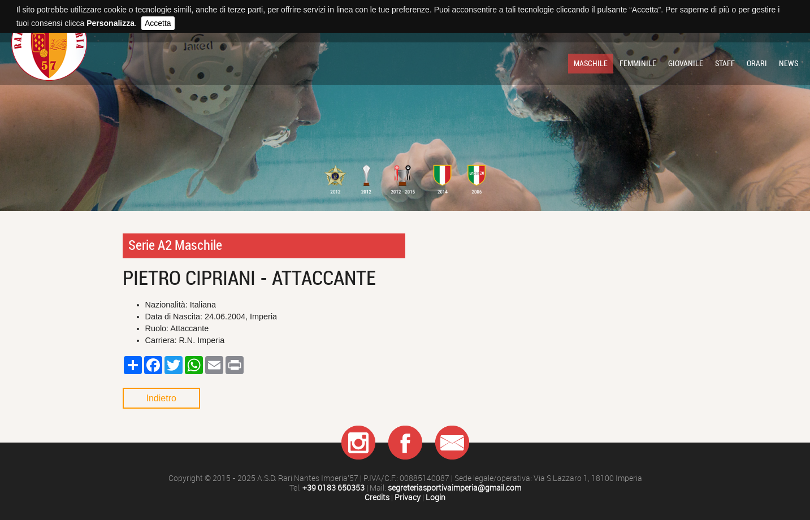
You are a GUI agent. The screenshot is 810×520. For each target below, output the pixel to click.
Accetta (158, 23)
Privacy (408, 497)
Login (435, 497)
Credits (377, 497)
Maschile (591, 63)
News (788, 63)
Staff (725, 63)
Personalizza (110, 23)
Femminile (638, 63)
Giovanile (685, 63)
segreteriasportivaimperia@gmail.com (454, 488)
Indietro (161, 398)
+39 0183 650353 (333, 488)
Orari (757, 63)
